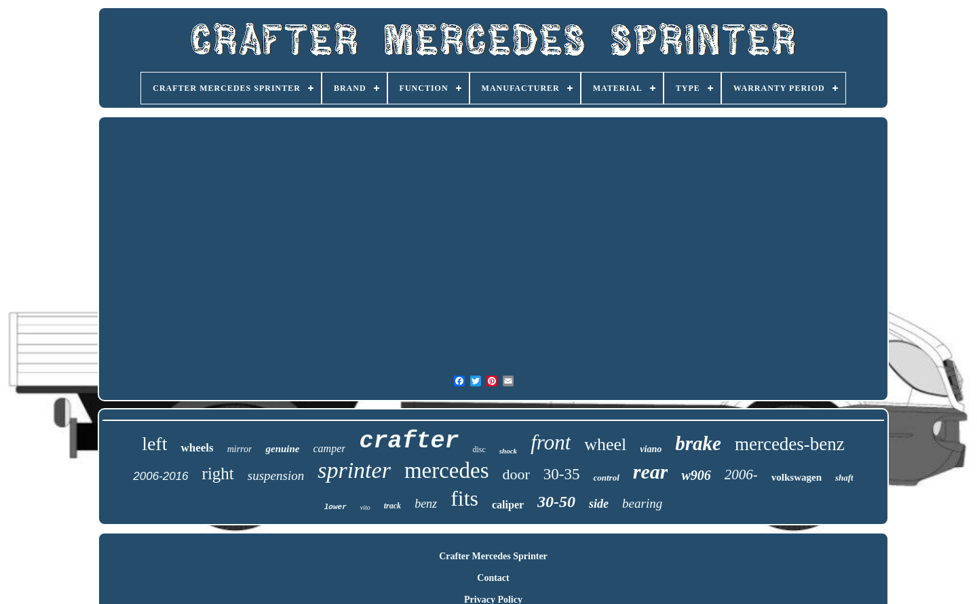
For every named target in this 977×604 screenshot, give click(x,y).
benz (426, 503)
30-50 (556, 501)
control (606, 477)
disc (479, 449)
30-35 (561, 474)
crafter (409, 441)
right (218, 473)
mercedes (446, 470)
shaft (844, 477)
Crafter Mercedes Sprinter (493, 556)
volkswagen (796, 477)
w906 (695, 475)
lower (335, 507)
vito (365, 507)
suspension (276, 475)
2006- (741, 474)
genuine (282, 448)
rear (650, 471)
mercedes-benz (790, 444)
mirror (239, 449)
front (551, 442)
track (392, 505)
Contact (493, 578)
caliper (508, 504)
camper (329, 448)
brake (698, 443)
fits (464, 498)
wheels (196, 447)
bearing (642, 503)
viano (651, 449)
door (515, 474)
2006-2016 (160, 476)
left (154, 443)
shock (508, 451)
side (599, 503)
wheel (605, 444)
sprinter (354, 470)
